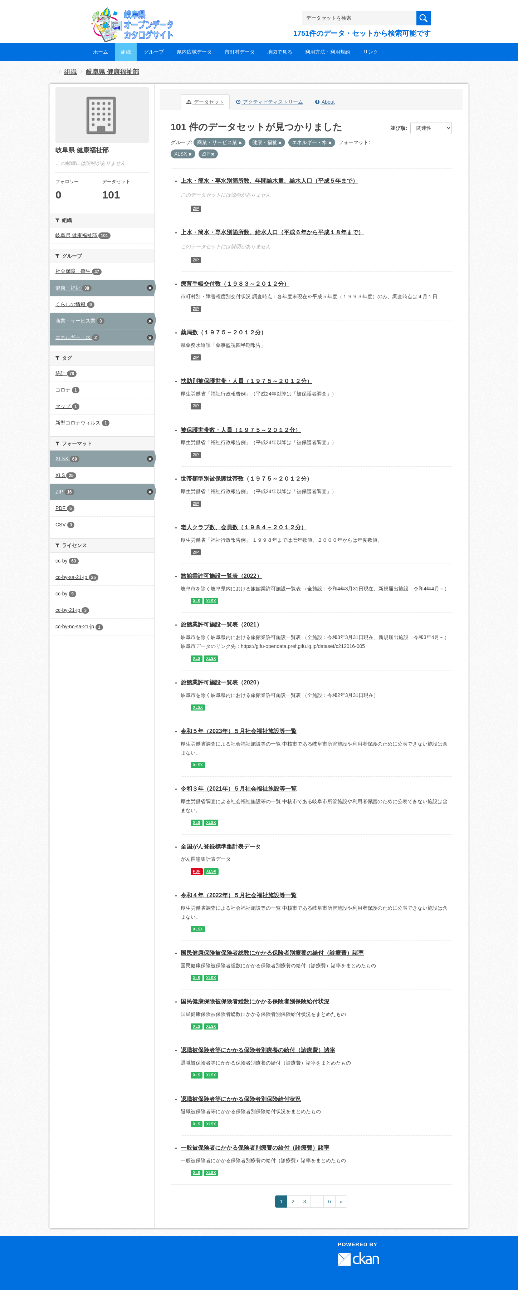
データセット (205, 102)
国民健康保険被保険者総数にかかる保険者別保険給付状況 (255, 1001)
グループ (154, 52)
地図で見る (279, 52)
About (325, 102)
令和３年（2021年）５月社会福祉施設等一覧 (239, 789)
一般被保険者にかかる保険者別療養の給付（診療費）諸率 (255, 1148)
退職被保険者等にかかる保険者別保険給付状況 (241, 1099)
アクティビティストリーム (269, 102)
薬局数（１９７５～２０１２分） (224, 332)
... (317, 1201)
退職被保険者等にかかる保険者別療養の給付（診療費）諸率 (258, 1050)
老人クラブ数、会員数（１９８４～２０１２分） (244, 527)
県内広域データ (194, 52)
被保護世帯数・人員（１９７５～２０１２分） (241, 430)
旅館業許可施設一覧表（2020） (221, 682)
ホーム (100, 52)
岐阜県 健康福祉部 (112, 71)
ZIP (196, 208)
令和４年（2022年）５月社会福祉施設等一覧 (239, 895)
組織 (126, 52)
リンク (370, 52)
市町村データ (240, 52)
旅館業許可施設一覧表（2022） (221, 576)
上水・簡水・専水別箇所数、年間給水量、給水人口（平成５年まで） (269, 181)
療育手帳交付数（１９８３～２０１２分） (235, 284)
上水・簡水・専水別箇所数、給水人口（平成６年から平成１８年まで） (272, 232)
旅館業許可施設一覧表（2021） (221, 625)
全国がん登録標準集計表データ (221, 847)
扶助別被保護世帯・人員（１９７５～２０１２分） (246, 381)
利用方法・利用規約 (327, 52)
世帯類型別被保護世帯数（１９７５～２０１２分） (246, 479)
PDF (196, 871)
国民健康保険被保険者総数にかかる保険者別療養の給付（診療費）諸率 (272, 953)
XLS (196, 601)
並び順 (397, 128)
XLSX (211, 601)
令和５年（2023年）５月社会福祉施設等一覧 (239, 731)
